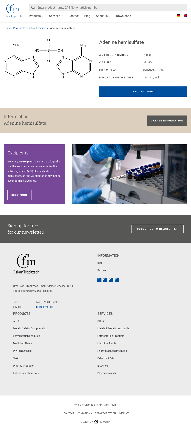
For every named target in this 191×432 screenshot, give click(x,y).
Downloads (123, 16)
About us (102, 16)
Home (7, 28)
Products (35, 16)
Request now (143, 91)
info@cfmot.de (44, 306)
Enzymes (102, 365)
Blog (87, 16)
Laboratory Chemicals (26, 373)
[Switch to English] (183, 15)
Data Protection (105, 413)
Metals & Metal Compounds (29, 328)
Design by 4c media (95, 421)
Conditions (84, 413)
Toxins (17, 358)
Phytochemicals (22, 350)
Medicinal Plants (22, 343)
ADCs (16, 320)
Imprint (124, 413)
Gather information (167, 120)
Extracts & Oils (105, 358)
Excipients (42, 28)
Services (54, 16)
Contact (73, 16)
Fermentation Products (26, 335)
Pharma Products (23, 28)
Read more (19, 195)
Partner (101, 270)
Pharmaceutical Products (112, 350)
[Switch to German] (176, 15)
